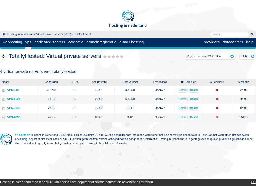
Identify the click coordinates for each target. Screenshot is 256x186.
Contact (24, 134)
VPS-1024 (13, 98)
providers (212, 42)
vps (28, 42)
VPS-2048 (13, 108)
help (249, 42)
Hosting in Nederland (20, 34)
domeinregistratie (101, 42)
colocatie (76, 42)
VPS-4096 (13, 117)
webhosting (12, 42)
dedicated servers (49, 42)
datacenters (233, 42)
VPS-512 (13, 89)
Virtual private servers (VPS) (53, 34)
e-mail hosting (131, 42)
